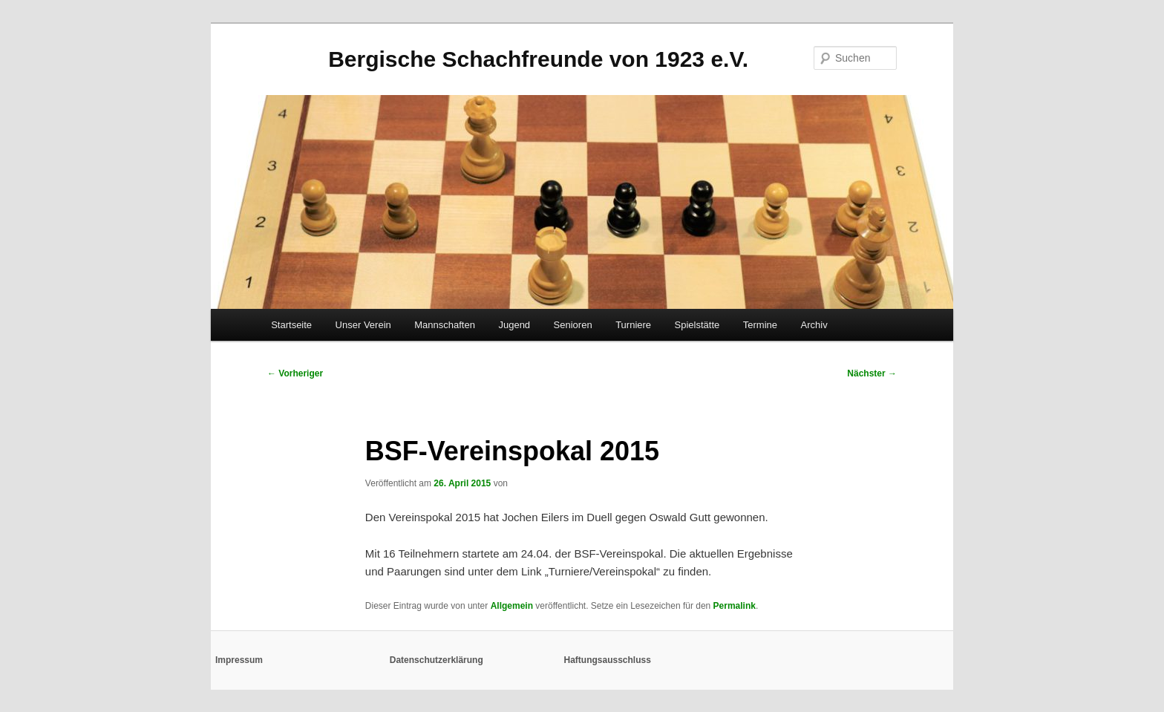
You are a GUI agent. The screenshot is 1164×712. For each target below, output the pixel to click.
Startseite (291, 324)
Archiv (814, 324)
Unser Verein (363, 324)
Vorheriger (295, 373)
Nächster (872, 373)
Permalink (734, 606)
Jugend (514, 324)
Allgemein (512, 606)
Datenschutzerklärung (436, 660)
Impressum (239, 660)
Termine (760, 324)
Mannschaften (444, 324)
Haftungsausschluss (607, 660)
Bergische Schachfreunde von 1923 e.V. (538, 59)
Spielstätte (697, 324)
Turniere (633, 324)
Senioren (573, 324)
